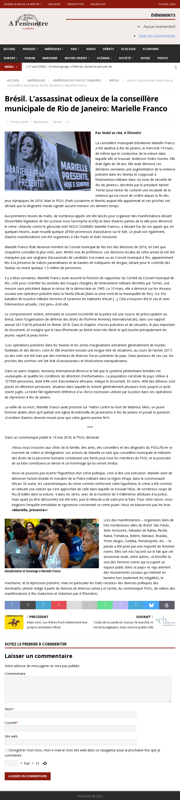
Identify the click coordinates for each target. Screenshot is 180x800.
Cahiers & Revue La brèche (21, 4)
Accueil (9, 49)
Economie (151, 49)
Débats (108, 49)
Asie (74, 49)
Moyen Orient (76, 58)
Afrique (29, 49)
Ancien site (98, 4)
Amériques (53, 49)
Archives (54, 4)
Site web (11, 735)
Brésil (58, 121)
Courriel (10, 721)
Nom (8, 708)
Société (125, 58)
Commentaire (15, 672)
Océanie (103, 58)
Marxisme (49, 58)
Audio (91, 49)
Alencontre (41, 121)
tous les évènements (157, 36)
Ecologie (128, 49)
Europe (9, 58)
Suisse (145, 58)
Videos (162, 58)
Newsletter (76, 4)
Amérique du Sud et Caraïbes (77, 79)
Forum (30, 58)
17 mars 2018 (18, 121)
